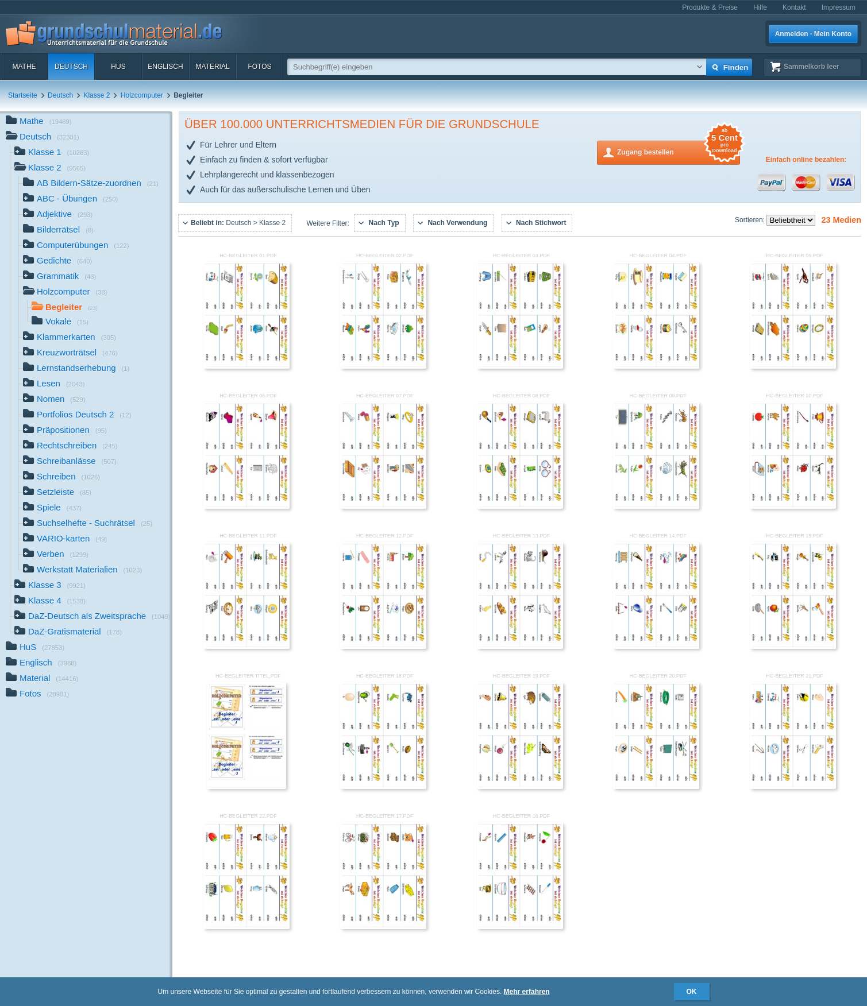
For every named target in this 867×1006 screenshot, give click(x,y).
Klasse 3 (50, 586)
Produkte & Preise (710, 7)
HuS (118, 67)
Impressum (839, 7)
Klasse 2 (96, 95)
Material (212, 67)
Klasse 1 (51, 153)
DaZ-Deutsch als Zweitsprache (92, 617)
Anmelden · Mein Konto (813, 34)
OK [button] (692, 992)
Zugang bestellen (678, 151)
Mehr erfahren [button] (527, 992)
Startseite (22, 95)
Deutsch (71, 67)
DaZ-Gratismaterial (68, 632)
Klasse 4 (50, 601)
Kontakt (794, 7)
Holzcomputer (142, 95)
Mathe (24, 67)
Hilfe (760, 7)
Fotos (259, 67)
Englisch (165, 67)
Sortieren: (750, 220)
